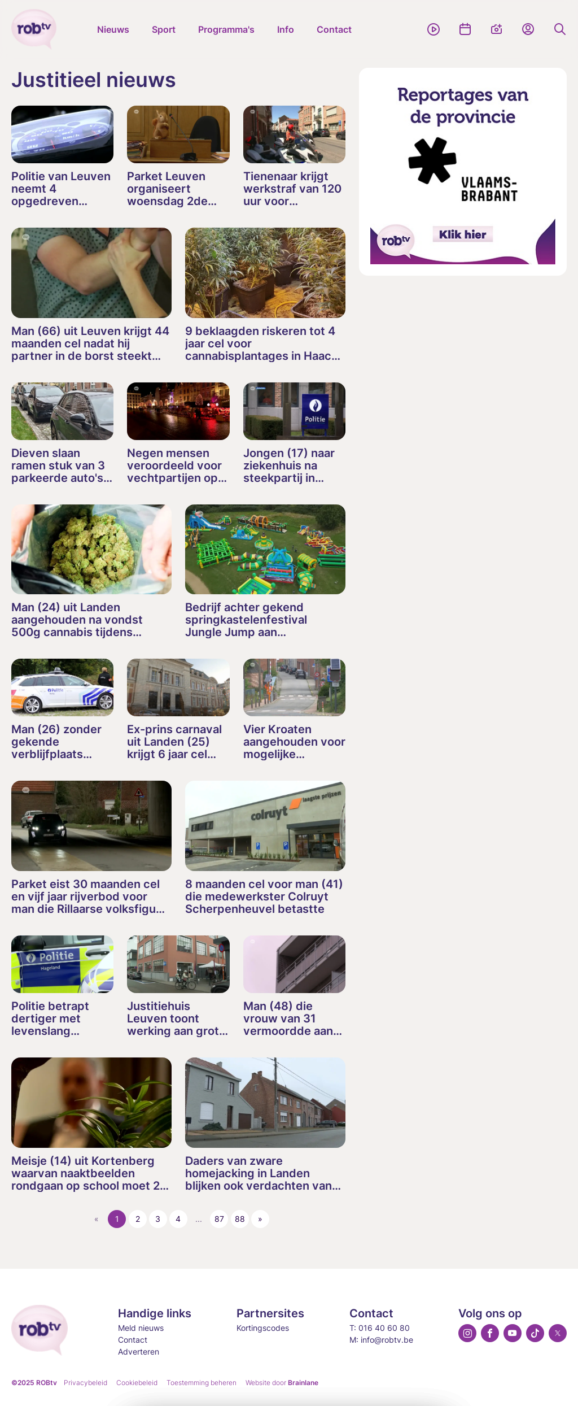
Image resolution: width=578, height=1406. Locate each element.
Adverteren (138, 1351)
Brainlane (303, 1382)
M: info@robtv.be (381, 1339)
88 (240, 1219)
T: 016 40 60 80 (379, 1328)
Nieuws (113, 29)
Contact (334, 29)
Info (285, 29)
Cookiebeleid (136, 1382)
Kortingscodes (263, 1328)
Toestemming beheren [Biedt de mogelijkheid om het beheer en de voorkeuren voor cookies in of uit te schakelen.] (202, 1382)
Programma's (226, 29)
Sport (164, 29)
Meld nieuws (141, 1328)
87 (219, 1219)
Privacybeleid (85, 1382)
